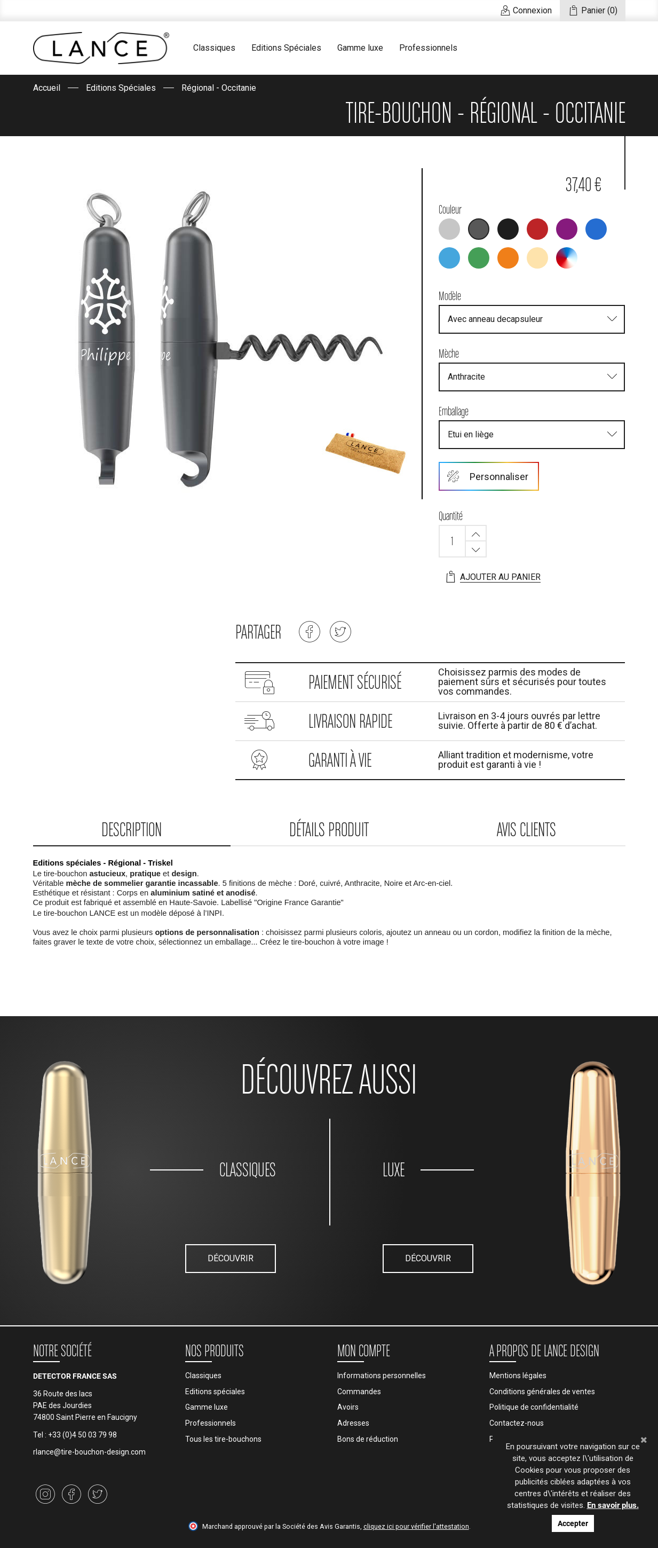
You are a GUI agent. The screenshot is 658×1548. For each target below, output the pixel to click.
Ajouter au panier (492, 577)
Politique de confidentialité (533, 1407)
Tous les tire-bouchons (223, 1439)
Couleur (450, 209)
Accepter (573, 1523)
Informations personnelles (381, 1375)
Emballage (454, 411)
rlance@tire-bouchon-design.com (89, 1452)
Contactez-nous (516, 1423)
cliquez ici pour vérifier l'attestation (416, 1526)
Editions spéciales (215, 1391)
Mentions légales (517, 1375)
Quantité (451, 516)
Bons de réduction (367, 1439)
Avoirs (348, 1407)
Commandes (359, 1391)
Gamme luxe (360, 48)
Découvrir (230, 1258)
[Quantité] (452, 541)
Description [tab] (131, 829)
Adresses (353, 1423)
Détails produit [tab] (329, 829)
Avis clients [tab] (526, 829)
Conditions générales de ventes (542, 1391)
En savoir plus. (613, 1505)
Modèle (450, 296)
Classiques (214, 48)
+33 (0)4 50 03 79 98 (82, 1435)
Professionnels (428, 48)
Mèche (449, 353)
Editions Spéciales (286, 48)
